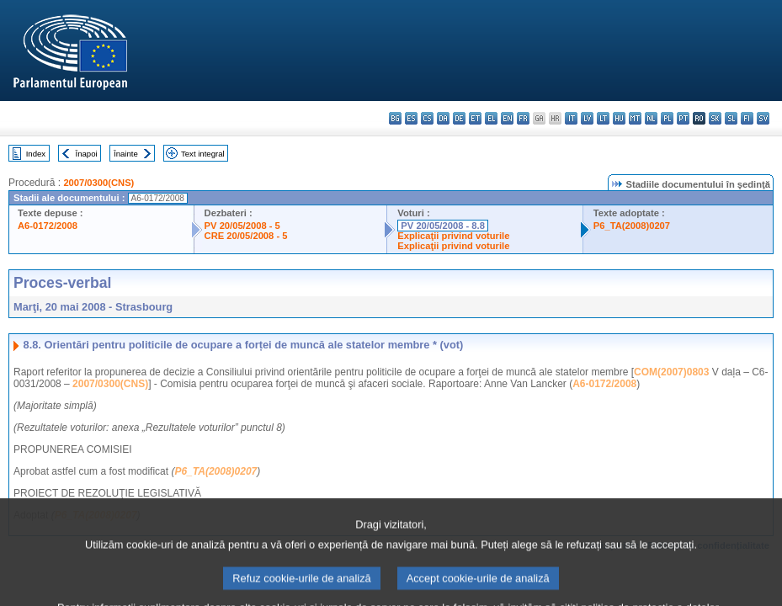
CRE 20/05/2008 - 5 (246, 236)
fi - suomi (747, 118)
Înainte (126, 153)
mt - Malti (635, 118)
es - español (411, 118)
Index (35, 153)
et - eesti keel (475, 118)
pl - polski (667, 118)
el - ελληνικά (491, 118)
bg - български (395, 118)
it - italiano (571, 118)
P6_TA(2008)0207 (631, 226)
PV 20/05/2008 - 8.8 (443, 226)
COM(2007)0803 (671, 372)
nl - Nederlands (651, 118)
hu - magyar (619, 118)
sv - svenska (763, 118)
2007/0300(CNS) (98, 183)
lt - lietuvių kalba (603, 118)
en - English (507, 118)
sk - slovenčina (715, 118)
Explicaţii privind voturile (453, 236)
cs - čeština (427, 118)
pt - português (683, 118)
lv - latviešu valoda (587, 118)
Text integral (203, 153)
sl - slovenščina (731, 118)
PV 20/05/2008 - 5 (242, 226)
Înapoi (87, 153)
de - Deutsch (459, 118)
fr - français (523, 118)
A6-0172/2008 (47, 226)
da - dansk (443, 118)
